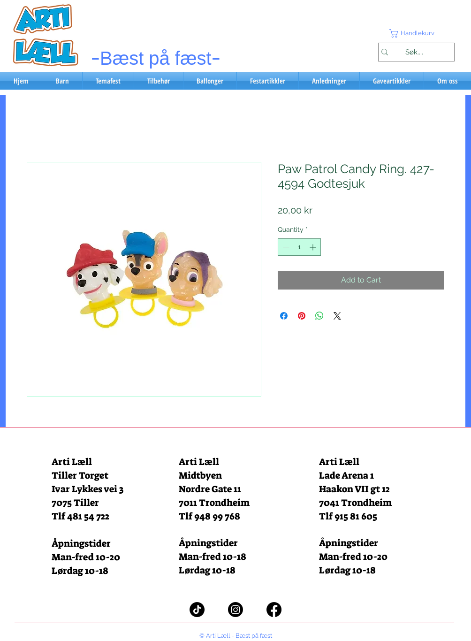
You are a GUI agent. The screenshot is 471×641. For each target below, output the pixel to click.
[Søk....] (414, 52)
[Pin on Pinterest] (301, 315)
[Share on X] (337, 315)
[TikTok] (197, 609)
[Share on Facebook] (283, 315)
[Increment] (313, 247)
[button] (416, 33)
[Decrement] (285, 247)
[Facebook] (273, 609)
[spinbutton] (299, 247)
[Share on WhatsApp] (319, 315)
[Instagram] (235, 609)
